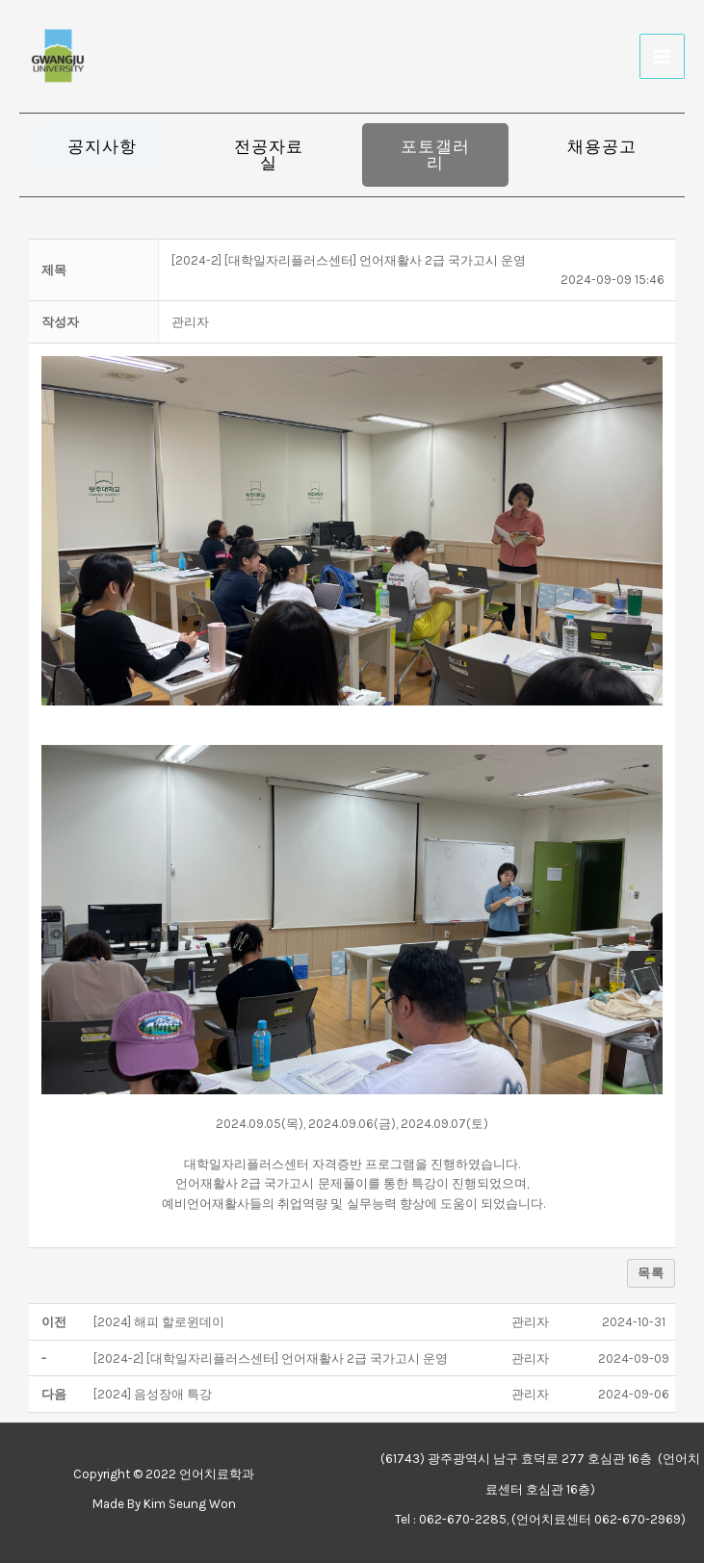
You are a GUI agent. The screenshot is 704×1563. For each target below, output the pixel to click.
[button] (102, 146)
